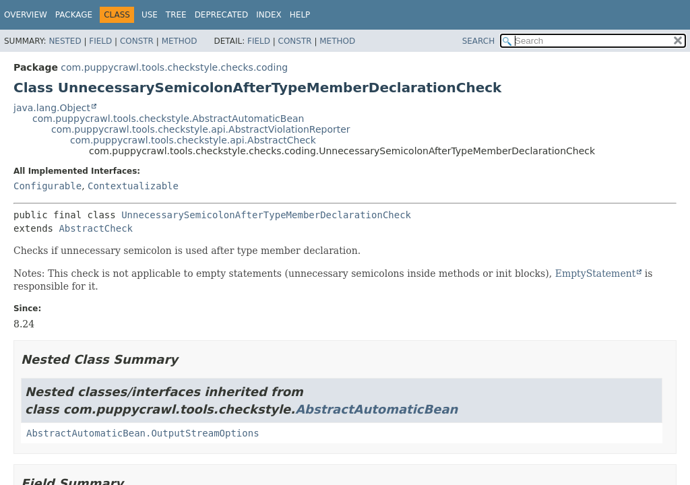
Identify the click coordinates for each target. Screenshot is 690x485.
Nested (65, 41)
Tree (176, 15)
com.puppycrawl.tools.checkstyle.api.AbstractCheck (193, 140)
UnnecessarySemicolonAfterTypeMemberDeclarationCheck (266, 214)
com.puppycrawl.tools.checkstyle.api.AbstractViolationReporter (200, 129)
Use (150, 15)
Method (179, 41)
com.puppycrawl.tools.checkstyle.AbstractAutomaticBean (168, 118)
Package (73, 15)
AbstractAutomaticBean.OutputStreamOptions (142, 433)
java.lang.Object (51, 107)
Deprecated (222, 15)
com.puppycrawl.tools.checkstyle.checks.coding (174, 67)
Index (269, 15)
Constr (137, 41)
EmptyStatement (595, 273)
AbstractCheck (96, 228)
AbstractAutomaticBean (376, 409)
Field (100, 41)
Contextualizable (133, 186)
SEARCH (478, 41)
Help (300, 15)
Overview (25, 15)
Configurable (47, 186)
